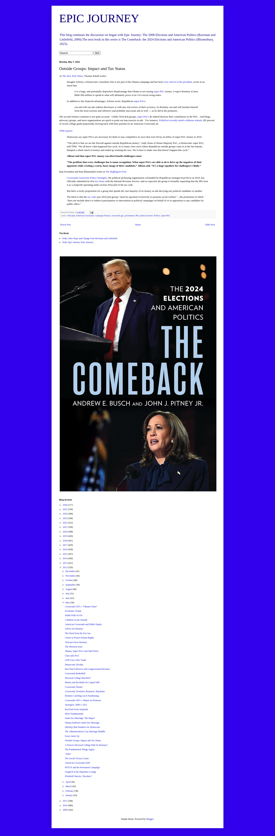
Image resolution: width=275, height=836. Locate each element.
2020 (65, 531)
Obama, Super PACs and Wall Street (81, 651)
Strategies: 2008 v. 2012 (76, 704)
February (70, 791)
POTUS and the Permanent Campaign (82, 767)
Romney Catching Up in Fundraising (82, 695)
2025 (65, 509)
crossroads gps (117, 215)
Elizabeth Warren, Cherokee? (78, 776)
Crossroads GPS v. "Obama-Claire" (81, 606)
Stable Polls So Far (73, 615)
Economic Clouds (73, 611)
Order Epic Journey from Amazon (77, 242)
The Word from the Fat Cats (78, 633)
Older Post (210, 224)
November (71, 575)
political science (146, 215)
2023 (65, 518)
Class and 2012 (72, 655)
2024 (65, 513)
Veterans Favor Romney (76, 642)
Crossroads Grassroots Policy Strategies (87, 177)
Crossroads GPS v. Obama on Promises (83, 700)
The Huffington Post (116, 171)
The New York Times (72, 76)
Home (138, 224)
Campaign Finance (102, 215)
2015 (65, 554)
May (68, 602)
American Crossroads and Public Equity (83, 624)
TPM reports (65, 130)
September (71, 584)
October (70, 580)
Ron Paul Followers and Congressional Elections (87, 669)
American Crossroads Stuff (77, 762)
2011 (65, 801)
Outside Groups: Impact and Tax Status (83, 740)
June (68, 598)
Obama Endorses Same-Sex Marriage (82, 722)
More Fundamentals (74, 713)
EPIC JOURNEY (99, 18)
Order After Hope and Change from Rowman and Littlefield (89, 238)
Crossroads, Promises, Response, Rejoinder (85, 691)
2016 (65, 549)
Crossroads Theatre (74, 687)
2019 (65, 536)
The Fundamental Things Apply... (80, 749)
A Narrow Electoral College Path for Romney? (86, 745)
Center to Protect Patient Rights (79, 637)
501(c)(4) (71, 215)
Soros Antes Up (72, 736)
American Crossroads (85, 215)
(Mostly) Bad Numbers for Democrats (82, 727)
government (129, 215)
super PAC (159, 91)
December (70, 571)
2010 (65, 805)
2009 (65, 809)
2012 (65, 567)
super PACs (143, 116)
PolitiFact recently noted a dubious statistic (181, 120)
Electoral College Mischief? (78, 678)
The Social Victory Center (77, 758)
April (68, 782)
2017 (65, 545)
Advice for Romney (74, 628)
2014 (65, 558)
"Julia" (68, 754)
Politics (157, 215)
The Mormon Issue (73, 646)
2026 (65, 505)
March (69, 786)
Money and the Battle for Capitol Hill (82, 682)
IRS (137, 215)
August (69, 589)
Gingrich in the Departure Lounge (80, 771)
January (69, 795)
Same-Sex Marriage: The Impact (80, 718)
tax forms (99, 181)
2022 (65, 522)
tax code (91, 196)
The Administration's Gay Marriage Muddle (85, 731)
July (68, 593)
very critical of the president (178, 81)
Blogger (150, 819)
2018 (65, 540)
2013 (65, 563)
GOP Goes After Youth (75, 660)
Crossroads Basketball (75, 673)
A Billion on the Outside (76, 620)
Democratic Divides (74, 664)
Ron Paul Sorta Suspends (76, 709)
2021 (65, 527)
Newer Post (65, 224)
